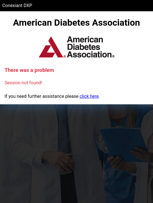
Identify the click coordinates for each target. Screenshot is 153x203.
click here (89, 96)
